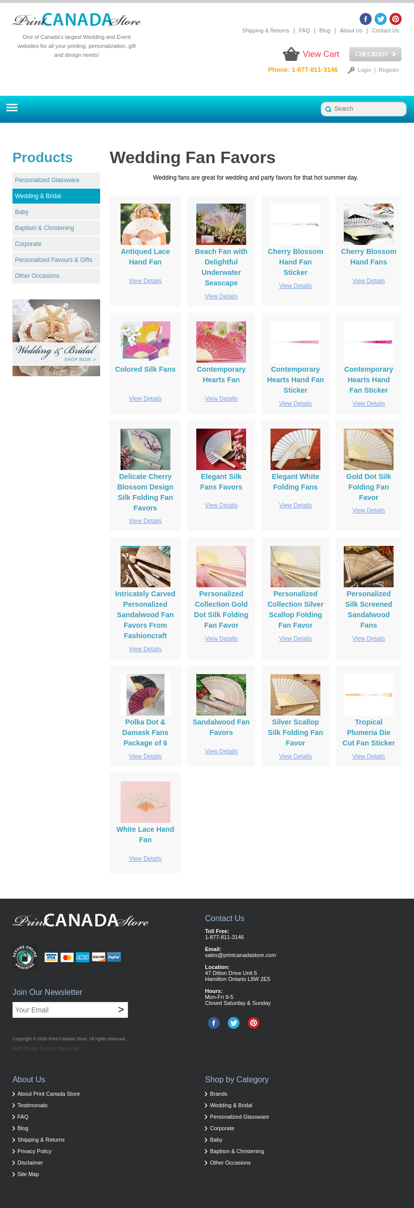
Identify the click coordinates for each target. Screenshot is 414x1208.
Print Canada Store (68, 1038)
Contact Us (385, 30)
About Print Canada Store (48, 1094)
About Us (351, 30)
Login (364, 70)
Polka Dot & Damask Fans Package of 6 (145, 732)
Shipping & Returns (265, 30)
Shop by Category (237, 1079)
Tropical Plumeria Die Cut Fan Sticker (368, 732)
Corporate (28, 244)
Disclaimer (30, 1163)
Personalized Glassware (47, 180)
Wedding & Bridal (38, 196)
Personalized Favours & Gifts (53, 259)
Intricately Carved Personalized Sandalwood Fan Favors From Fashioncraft (145, 615)
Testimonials (32, 1105)
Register (389, 70)
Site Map (28, 1174)
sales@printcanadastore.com (240, 955)
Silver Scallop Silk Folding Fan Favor (295, 732)
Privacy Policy (34, 1151)
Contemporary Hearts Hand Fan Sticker (295, 379)
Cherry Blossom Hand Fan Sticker (295, 261)
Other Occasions (37, 275)
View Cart (321, 54)
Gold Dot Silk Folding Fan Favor (368, 487)
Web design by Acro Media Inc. (46, 1048)
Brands (218, 1094)
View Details (145, 280)
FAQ (304, 30)
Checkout (375, 54)
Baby (21, 212)
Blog (324, 30)
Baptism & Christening (44, 228)
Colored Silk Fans (145, 369)
